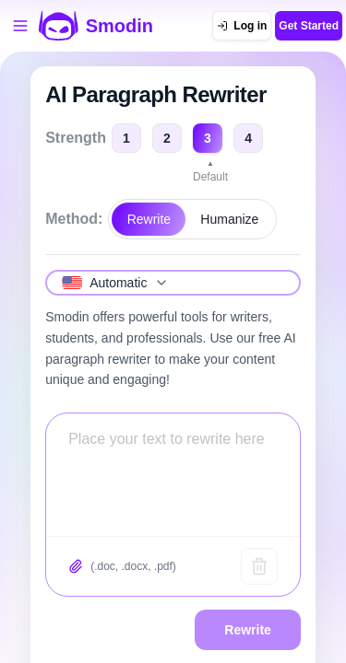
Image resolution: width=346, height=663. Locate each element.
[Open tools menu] (20, 25)
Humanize (229, 219)
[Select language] (173, 283)
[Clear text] (259, 566)
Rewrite (149, 219)
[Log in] (241, 26)
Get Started (309, 25)
